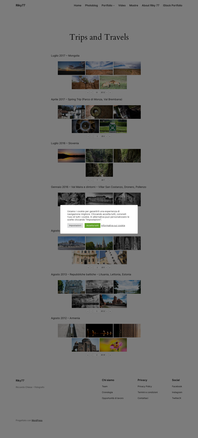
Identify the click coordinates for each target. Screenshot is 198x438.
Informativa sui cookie (113, 225)
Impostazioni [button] (75, 225)
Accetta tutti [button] (92, 225)
